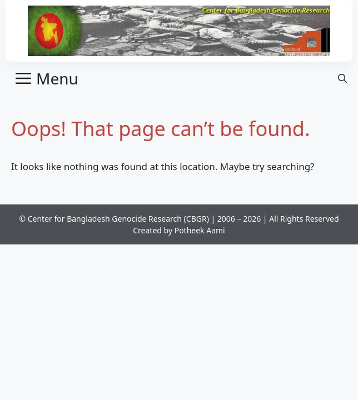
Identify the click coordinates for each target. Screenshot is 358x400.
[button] (342, 78)
